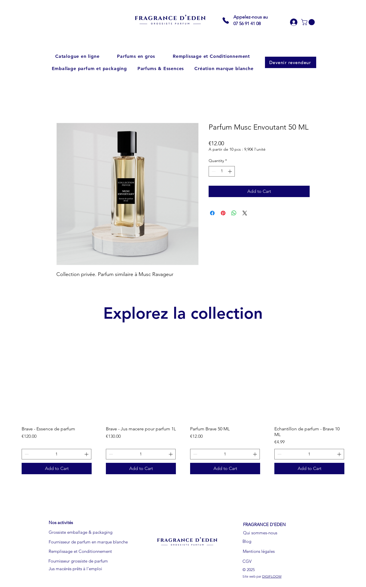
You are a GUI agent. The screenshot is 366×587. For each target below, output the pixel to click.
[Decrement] (213, 171)
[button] (308, 22)
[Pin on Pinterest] (223, 213)
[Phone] (225, 20)
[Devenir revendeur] (290, 62)
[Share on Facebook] (212, 213)
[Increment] (230, 171)
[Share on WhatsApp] (234, 213)
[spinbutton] (222, 171)
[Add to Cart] (57, 468)
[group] (183, 411)
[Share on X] (244, 213)
